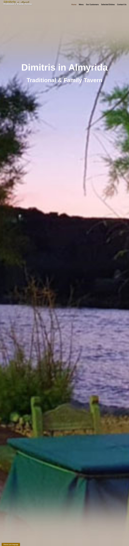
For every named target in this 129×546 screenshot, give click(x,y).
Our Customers (92, 4)
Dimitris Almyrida (11, 7)
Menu (81, 4)
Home (73, 4)
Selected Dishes (108, 4)
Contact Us (121, 4)
